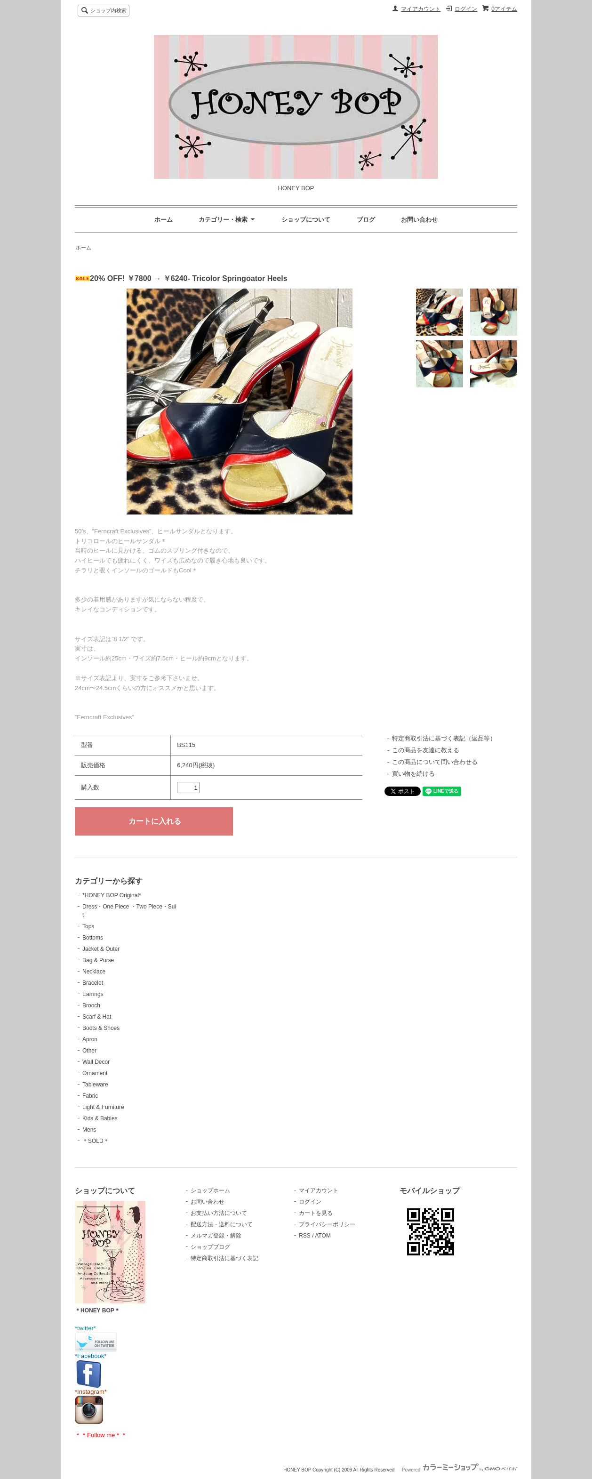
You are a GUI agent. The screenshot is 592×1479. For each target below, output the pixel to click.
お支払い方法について (219, 1213)
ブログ (366, 219)
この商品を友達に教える (425, 750)
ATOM (323, 1235)
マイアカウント (420, 9)
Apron (89, 1039)
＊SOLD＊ (95, 1141)
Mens (89, 1129)
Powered (459, 1469)
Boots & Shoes (101, 1028)
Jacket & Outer (101, 949)
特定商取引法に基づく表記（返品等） (444, 738)
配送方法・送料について (222, 1224)
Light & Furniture (103, 1107)
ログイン (466, 9)
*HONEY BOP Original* (111, 895)
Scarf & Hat (96, 1016)
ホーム (163, 219)
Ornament (94, 1073)
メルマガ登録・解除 (216, 1235)
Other (89, 1050)
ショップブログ (210, 1247)
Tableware (95, 1084)
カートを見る (316, 1213)
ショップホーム (210, 1190)
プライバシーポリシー (327, 1224)
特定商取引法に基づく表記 (224, 1258)
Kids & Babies (100, 1118)
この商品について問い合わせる (435, 761)
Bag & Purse (98, 960)
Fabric (90, 1096)
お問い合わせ (419, 219)
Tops (88, 926)
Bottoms (92, 937)
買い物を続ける (413, 773)
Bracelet (92, 983)
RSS (305, 1235)
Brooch (91, 1005)
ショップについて (305, 219)
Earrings (93, 994)
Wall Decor (96, 1062)
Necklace (93, 971)
